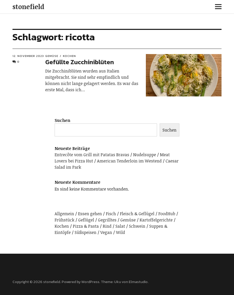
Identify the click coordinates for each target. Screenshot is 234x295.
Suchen (62, 120)
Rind (107, 226)
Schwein (137, 226)
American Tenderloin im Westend (129, 161)
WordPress (90, 282)
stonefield (28, 6)
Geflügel (86, 220)
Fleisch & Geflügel (137, 214)
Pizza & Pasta (86, 226)
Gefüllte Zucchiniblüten (79, 62)
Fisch (111, 214)
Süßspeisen (85, 232)
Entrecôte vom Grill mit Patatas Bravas (92, 155)
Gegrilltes (107, 220)
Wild (120, 232)
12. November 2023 (28, 56)
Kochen (69, 56)
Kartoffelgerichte (156, 220)
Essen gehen (90, 214)
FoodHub (166, 214)
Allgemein (64, 214)
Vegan (106, 232)
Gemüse (51, 56)
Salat (120, 226)
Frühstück (64, 220)
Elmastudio (138, 282)
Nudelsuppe (144, 155)
